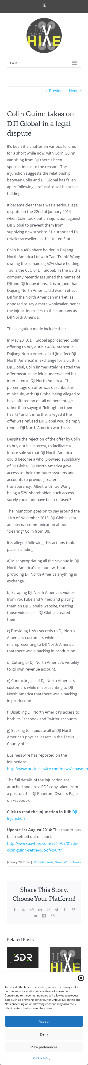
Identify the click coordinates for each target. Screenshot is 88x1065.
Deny (44, 1034)
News (58, 862)
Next (73, 90)
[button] (81, 978)
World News (72, 862)
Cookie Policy (41, 1058)
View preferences (44, 1047)
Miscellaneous (43, 862)
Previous (57, 90)
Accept (44, 1021)
